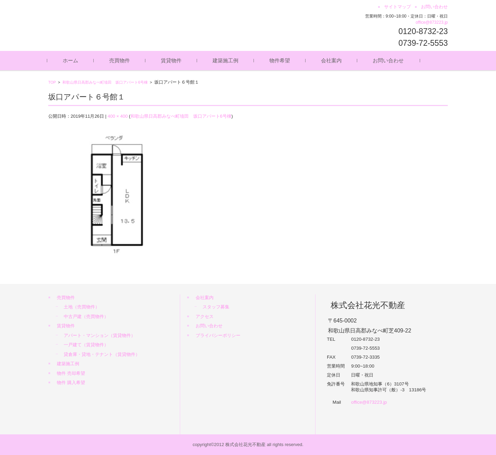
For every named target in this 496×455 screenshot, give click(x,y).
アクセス (205, 316)
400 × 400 (117, 116)
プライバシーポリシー (218, 335)
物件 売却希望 (71, 373)
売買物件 (120, 60)
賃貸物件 (172, 60)
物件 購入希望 (71, 382)
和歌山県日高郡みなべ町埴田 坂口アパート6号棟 (105, 82)
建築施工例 (226, 60)
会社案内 (332, 60)
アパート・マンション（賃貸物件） (99, 335)
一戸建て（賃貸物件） (86, 344)
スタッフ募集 (216, 306)
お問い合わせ (389, 60)
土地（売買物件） (82, 306)
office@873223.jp (432, 22)
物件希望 (280, 60)
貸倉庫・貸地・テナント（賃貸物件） (102, 354)
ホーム (71, 60)
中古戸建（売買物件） (86, 316)
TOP (52, 82)
